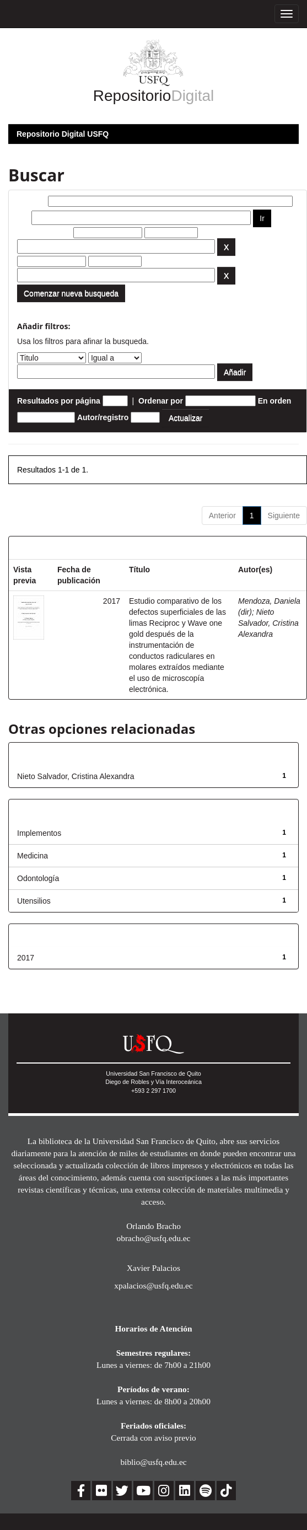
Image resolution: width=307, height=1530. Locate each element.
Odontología (38, 878)
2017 (25, 957)
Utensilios (34, 900)
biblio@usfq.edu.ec (153, 1462)
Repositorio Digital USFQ (63, 134)
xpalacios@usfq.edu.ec (153, 1285)
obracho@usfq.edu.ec (154, 1238)
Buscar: (31, 201)
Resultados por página (58, 400)
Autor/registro (102, 417)
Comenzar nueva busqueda (71, 293)
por (23, 217)
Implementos (39, 833)
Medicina (32, 855)
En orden (275, 400)
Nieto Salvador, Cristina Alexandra (268, 623)
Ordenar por (160, 400)
